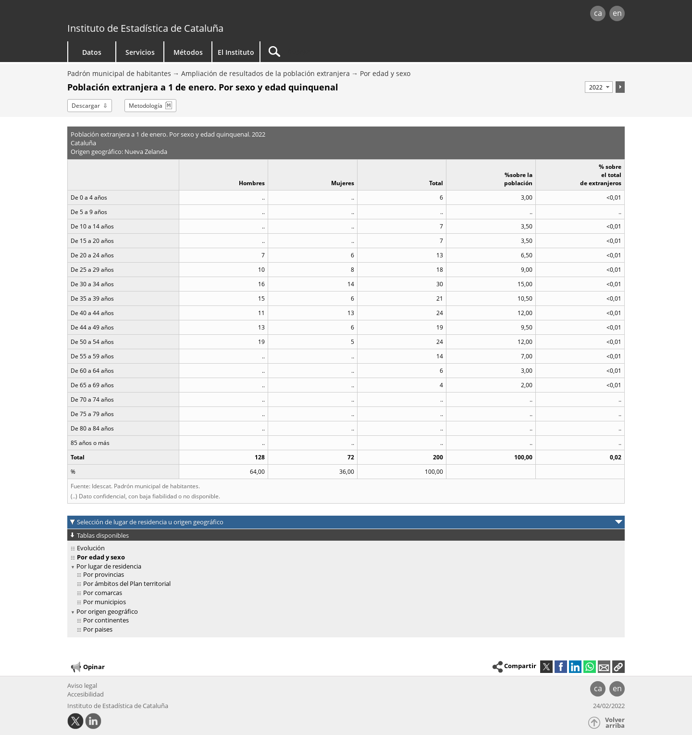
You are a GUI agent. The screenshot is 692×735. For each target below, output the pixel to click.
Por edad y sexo (385, 73)
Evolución (91, 548)
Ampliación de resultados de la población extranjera (265, 73)
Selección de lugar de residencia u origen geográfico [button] (150, 522)
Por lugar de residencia (108, 566)
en (617, 13)
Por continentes (106, 620)
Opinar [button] (87, 667)
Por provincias (103, 574)
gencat (178, 14)
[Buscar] (342, 51)
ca (598, 13)
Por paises (97, 629)
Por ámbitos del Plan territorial (127, 583)
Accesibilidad (85, 694)
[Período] (599, 87)
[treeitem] (344, 548)
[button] (618, 666)
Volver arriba (615, 723)
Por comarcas (102, 592)
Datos (91, 52)
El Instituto (236, 52)
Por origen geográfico (107, 611)
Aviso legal (82, 685)
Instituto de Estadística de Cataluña (145, 28)
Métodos (188, 52)
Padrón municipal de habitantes (119, 73)
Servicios (140, 52)
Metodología (145, 105)
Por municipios (104, 601)
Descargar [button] (86, 105)
